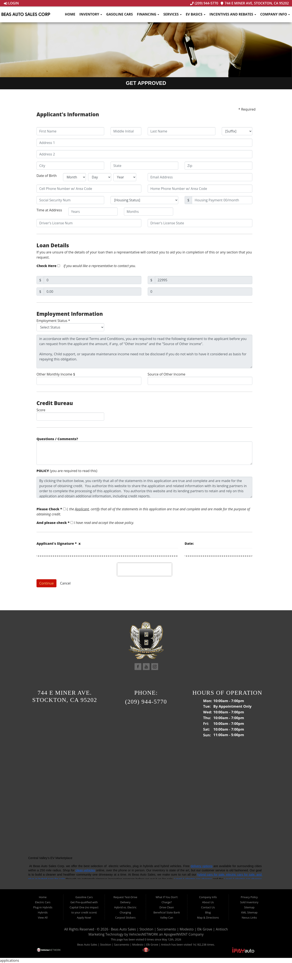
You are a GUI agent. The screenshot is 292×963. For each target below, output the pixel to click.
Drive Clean (166, 907)
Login (11, 3)
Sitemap (249, 907)
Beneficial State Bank (166, 912)
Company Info (275, 14)
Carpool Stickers (125, 917)
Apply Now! (84, 917)
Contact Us (208, 907)
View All (43, 917)
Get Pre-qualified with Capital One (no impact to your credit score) (84, 907)
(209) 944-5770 (204, 3)
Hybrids (43, 912)
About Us (208, 902)
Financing (148, 14)
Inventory (90, 14)
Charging (125, 912)
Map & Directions (208, 917)
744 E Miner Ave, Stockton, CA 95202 (254, 3)
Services (172, 14)
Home (70, 14)
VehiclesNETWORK (143, 934)
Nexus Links (249, 917)
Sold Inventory (249, 902)
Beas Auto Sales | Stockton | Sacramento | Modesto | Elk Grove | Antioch (169, 929)
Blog (208, 912)
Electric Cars (43, 902)
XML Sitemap (249, 912)
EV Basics (195, 14)
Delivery (125, 902)
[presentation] (144, 569)
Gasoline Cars (119, 14)
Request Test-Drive (125, 897)
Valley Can (166, 917)
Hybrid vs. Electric (125, 907)
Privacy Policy (249, 897)
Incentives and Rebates (232, 14)
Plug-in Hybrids (42, 907)
